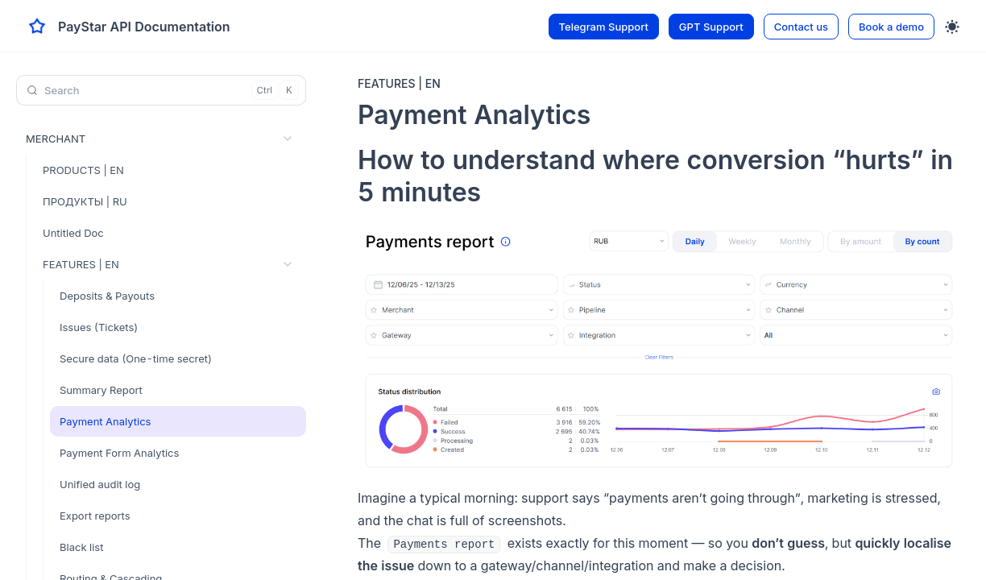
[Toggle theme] (952, 26)
